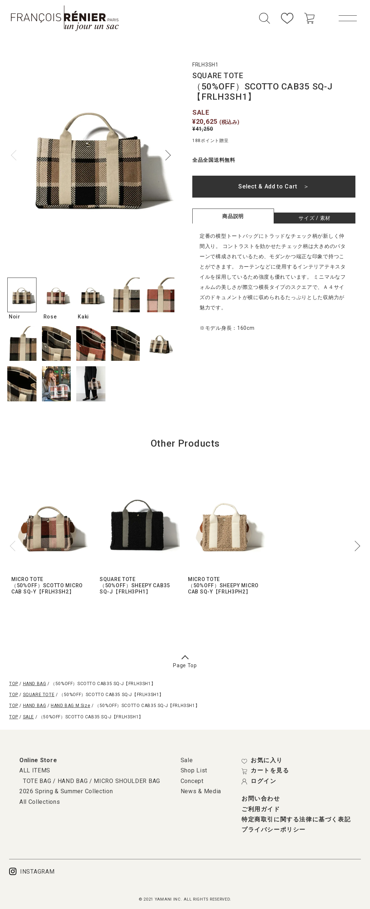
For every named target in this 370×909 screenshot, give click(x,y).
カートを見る (265, 770)
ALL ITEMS (34, 770)
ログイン (259, 781)
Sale (187, 760)
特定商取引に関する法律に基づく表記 (296, 819)
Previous (16, 155)
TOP (13, 683)
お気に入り (262, 760)
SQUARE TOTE (39, 694)
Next (165, 155)
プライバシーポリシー (274, 829)
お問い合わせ (261, 798)
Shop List (194, 770)
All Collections (39, 801)
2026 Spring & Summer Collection (66, 791)
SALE (28, 716)
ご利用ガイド (261, 809)
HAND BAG (34, 683)
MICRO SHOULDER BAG (127, 781)
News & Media (201, 791)
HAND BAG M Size (70, 705)
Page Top (185, 662)
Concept (192, 781)
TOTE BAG (37, 781)
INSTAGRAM (31, 871)
